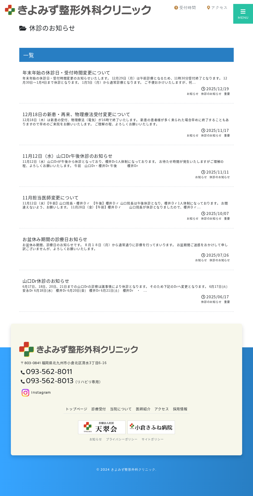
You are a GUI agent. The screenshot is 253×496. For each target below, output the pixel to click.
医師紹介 (143, 408)
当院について (121, 408)
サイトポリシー (153, 439)
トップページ (76, 408)
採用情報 (180, 408)
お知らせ (95, 439)
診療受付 (98, 408)
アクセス (161, 408)
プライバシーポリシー (122, 439)
